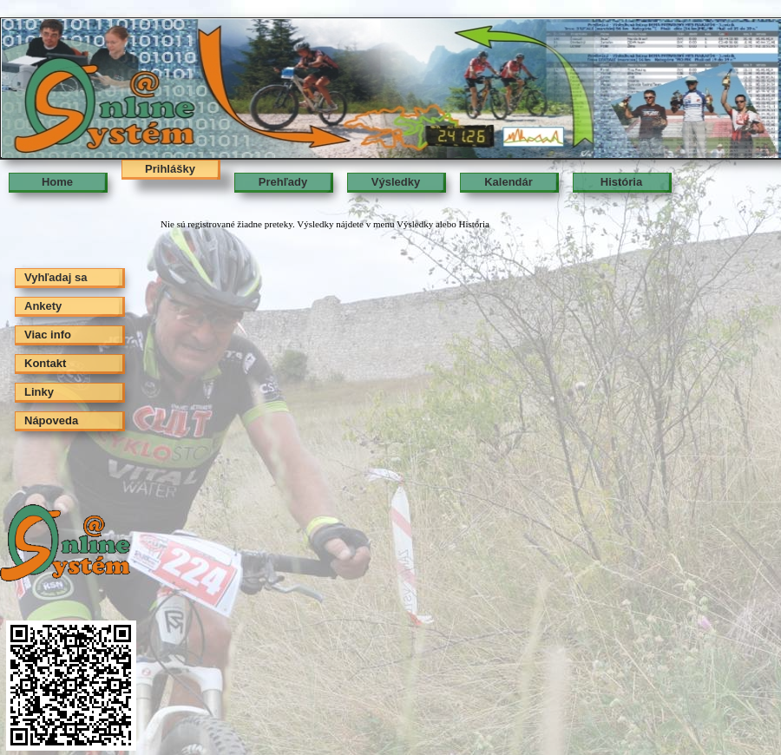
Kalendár (508, 181)
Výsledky (395, 181)
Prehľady (283, 181)
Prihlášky (170, 168)
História (621, 181)
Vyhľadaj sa (55, 277)
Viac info (47, 334)
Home (57, 181)
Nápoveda (51, 420)
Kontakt (45, 363)
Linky (39, 391)
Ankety (43, 305)
